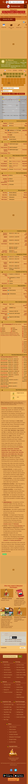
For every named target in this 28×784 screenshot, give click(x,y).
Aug (7, 76)
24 (23, 83)
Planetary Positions (20, 669)
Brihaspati (16, 523)
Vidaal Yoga (13, 67)
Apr (13, 73)
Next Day (21, 93)
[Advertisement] (14, 44)
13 (15, 81)
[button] (16, 2)
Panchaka (3, 448)
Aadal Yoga (23, 65)
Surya (9, 523)
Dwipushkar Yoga (5, 450)
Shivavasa (4, 293)
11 (9, 81)
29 (16, 85)
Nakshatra (18, 694)
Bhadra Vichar (19, 689)
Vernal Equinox (7, 669)
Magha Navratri (4, 65)
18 (6, 83)
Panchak (18, 684)
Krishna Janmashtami (15, 540)
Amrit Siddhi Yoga (12, 454)
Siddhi (10, 134)
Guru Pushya (7, 717)
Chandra (5, 523)
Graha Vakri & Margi (21, 674)
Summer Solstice (8, 672)
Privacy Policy (13, 760)
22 (18, 83)
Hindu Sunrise (12, 729)
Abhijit (5, 236)
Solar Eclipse (7, 664)
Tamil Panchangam (20, 704)
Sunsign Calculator (13, 734)
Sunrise (5, 123)
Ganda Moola (19, 687)
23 (21, 83)
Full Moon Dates (20, 664)
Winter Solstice (7, 677)
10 (6, 81)
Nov (16, 76)
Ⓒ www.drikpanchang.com (13, 759)
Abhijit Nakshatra (20, 697)
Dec (19, 76)
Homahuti (4, 288)
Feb (8, 73)
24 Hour (15, 70)
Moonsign (4, 175)
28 (13, 85)
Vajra (10, 132)
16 (23, 81)
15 (21, 81)
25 (4, 85)
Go (20, 656)
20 (12, 83)
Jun (19, 73)
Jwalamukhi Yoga (5, 455)
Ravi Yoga (20, 454)
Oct (13, 76)
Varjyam (5, 265)
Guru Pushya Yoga (13, 452)
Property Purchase (8, 692)
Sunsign (5, 178)
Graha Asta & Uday (20, 672)
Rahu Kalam (4, 256)
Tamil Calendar (19, 709)
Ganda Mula (10, 448)
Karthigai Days (19, 712)
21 (15, 83)
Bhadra (21, 446)
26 (7, 85)
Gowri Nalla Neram (20, 707)
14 (18, 81)
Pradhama (11, 130)
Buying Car (6, 689)
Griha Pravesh (7, 687)
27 (10, 85)
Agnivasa (5, 290)
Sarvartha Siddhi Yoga (15, 65)
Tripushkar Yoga (15, 450)
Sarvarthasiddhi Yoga (8, 704)
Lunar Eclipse (7, 667)
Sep (10, 76)
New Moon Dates (20, 667)
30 (19, 85)
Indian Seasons (12, 727)
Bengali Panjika (12, 739)
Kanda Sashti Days (20, 717)
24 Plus (20, 70)
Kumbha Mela (12, 742)
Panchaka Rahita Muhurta (7, 356)
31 (22, 85)
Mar (11, 73)
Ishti (9, 65)
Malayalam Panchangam (15, 737)
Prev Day (5, 93)
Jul (22, 73)
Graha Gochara (20, 677)
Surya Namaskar (18, 525)
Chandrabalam (8, 324)
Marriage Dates (7, 684)
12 (12, 81)
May (17, 73)
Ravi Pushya (6, 714)
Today (13, 93)
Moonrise (5, 125)
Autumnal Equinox (8, 674)
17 (3, 83)
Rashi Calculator (13, 732)
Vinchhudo (16, 448)
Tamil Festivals (19, 714)
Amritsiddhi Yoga (7, 707)
